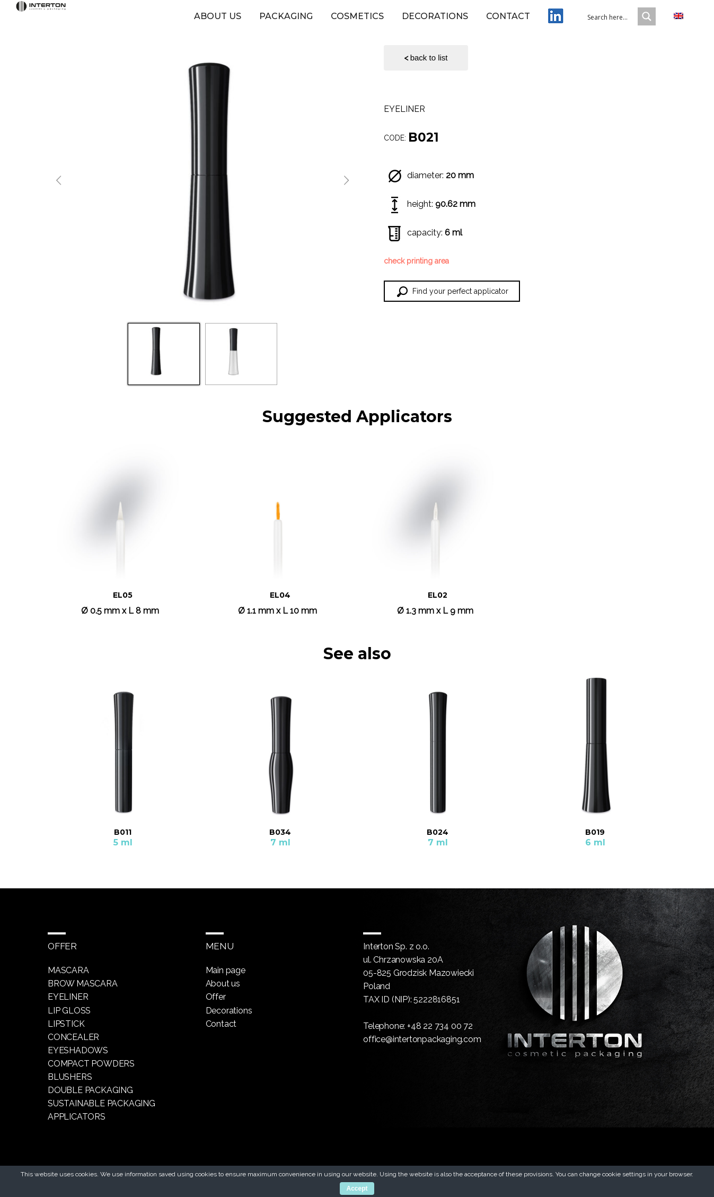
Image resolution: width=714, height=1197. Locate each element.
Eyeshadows (78, 1050)
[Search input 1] (619, 22)
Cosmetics (357, 23)
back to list (426, 58)
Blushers (70, 1076)
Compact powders (91, 1063)
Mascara (68, 970)
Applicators (76, 1116)
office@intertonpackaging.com (422, 1039)
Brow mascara (83, 983)
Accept (356, 1188)
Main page (225, 970)
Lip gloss (69, 1010)
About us (217, 23)
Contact (508, 23)
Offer (216, 997)
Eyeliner (404, 109)
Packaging (286, 23)
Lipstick (66, 1023)
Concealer (73, 1037)
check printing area (416, 261)
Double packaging (90, 1090)
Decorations (435, 23)
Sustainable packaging (101, 1103)
